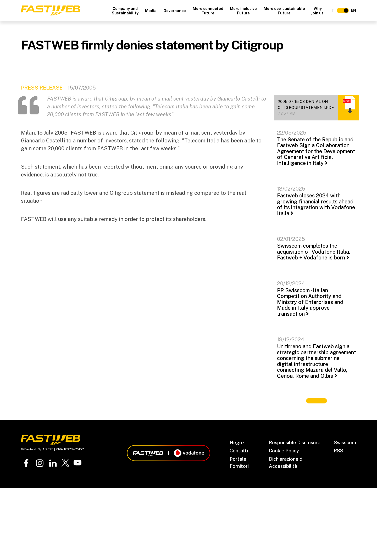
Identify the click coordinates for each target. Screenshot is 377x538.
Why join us (318, 11)
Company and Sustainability (125, 11)
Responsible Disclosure (294, 442)
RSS (338, 450)
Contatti (239, 450)
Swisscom (345, 442)
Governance (174, 11)
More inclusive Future (243, 11)
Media (151, 11)
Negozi (238, 442)
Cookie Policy (284, 450)
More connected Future (208, 11)
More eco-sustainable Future (284, 11)
